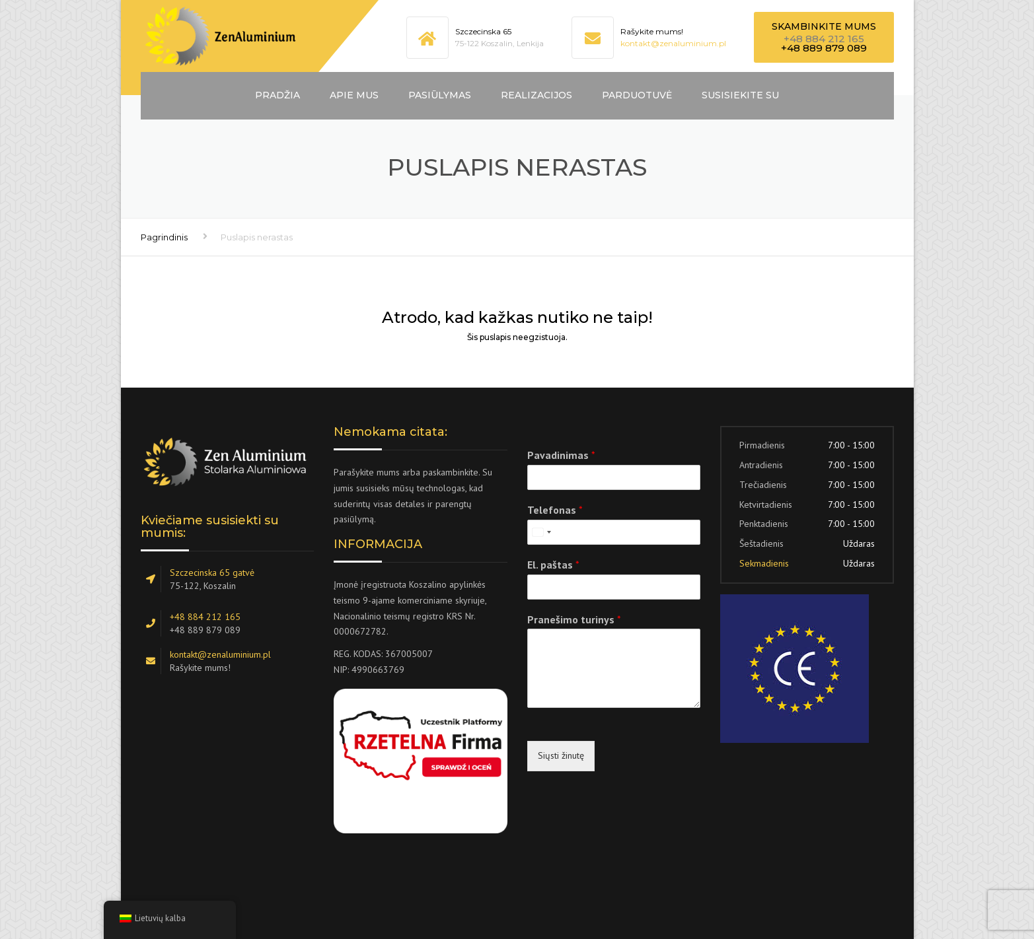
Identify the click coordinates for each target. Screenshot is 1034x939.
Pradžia (277, 95)
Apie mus (354, 95)
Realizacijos (536, 95)
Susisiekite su (740, 95)
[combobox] (541, 532)
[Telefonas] (614, 532)
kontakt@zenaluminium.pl (673, 43)
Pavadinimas (561, 455)
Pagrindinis (164, 237)
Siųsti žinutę (561, 755)
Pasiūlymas (439, 95)
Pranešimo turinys (574, 619)
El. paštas (553, 564)
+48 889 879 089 (824, 48)
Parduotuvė (637, 95)
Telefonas (555, 509)
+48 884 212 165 (824, 38)
